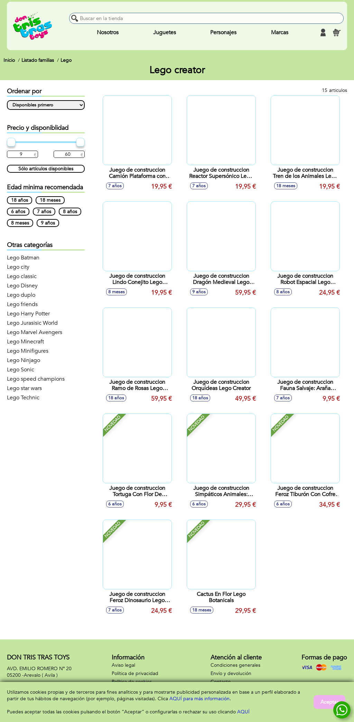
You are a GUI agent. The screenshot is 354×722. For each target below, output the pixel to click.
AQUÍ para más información (199, 698)
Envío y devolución (231, 673)
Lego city (18, 267)
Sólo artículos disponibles (45, 168)
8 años (70, 211)
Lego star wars (24, 388)
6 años (18, 211)
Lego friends (22, 304)
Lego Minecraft (25, 341)
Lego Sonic (20, 369)
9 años (48, 223)
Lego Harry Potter (28, 313)
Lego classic (22, 276)
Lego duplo (21, 295)
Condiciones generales (235, 665)
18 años (19, 200)
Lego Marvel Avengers (34, 332)
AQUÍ (243, 712)
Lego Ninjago (23, 360)
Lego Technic (23, 397)
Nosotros (108, 32)
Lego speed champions (36, 379)
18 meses (50, 200)
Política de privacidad (135, 673)
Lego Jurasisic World (32, 323)
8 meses (20, 223)
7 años (44, 211)
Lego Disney (22, 285)
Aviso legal (123, 665)
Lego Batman (23, 258)
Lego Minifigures (27, 351)
